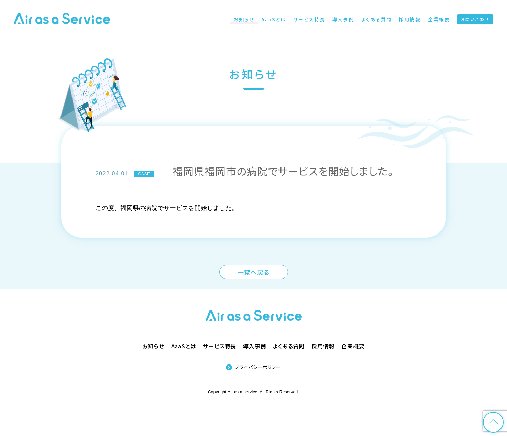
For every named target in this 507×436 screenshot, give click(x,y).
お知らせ (153, 346)
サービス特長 (219, 346)
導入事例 (254, 346)
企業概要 (352, 346)
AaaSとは (183, 346)
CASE (144, 174)
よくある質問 (289, 346)
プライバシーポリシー (258, 366)
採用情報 (322, 346)
